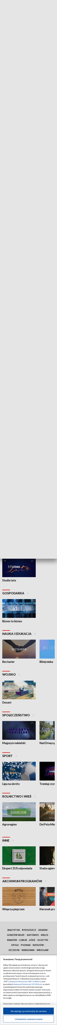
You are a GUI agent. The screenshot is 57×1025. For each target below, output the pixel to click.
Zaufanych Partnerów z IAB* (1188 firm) (25, 981)
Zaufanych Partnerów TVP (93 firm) (27, 984)
